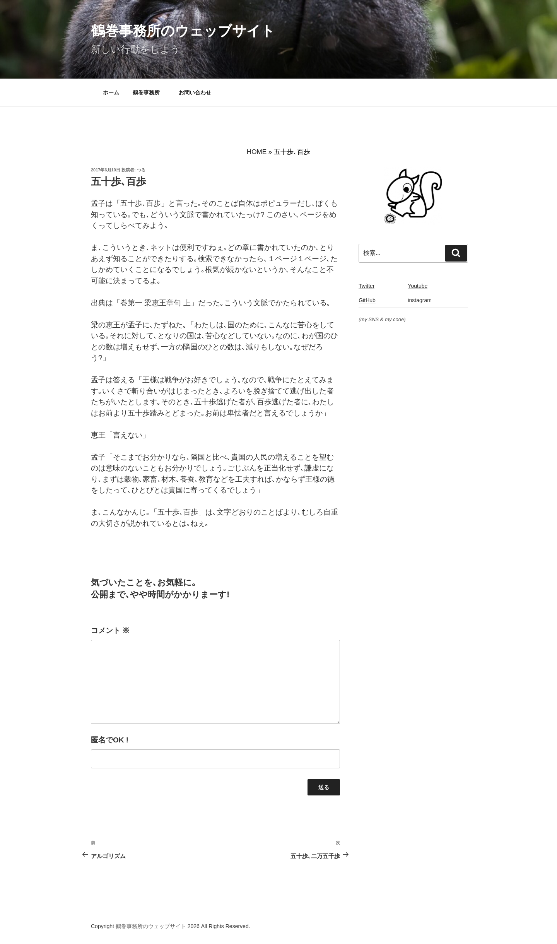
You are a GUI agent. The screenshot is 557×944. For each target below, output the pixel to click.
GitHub (367, 300)
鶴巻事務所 (149, 92)
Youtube (417, 286)
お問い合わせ (195, 92)
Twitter (366, 286)
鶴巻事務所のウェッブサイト (183, 31)
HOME (257, 152)
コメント (110, 630)
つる (141, 170)
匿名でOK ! (109, 740)
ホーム (111, 92)
